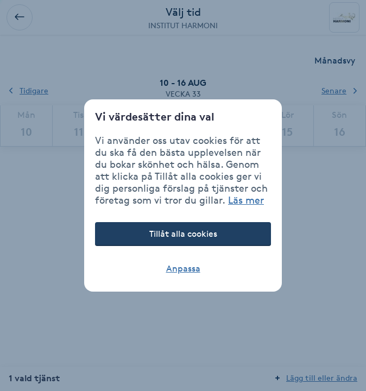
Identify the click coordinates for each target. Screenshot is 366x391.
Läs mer (246, 200)
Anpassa (183, 268)
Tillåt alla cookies (183, 234)
